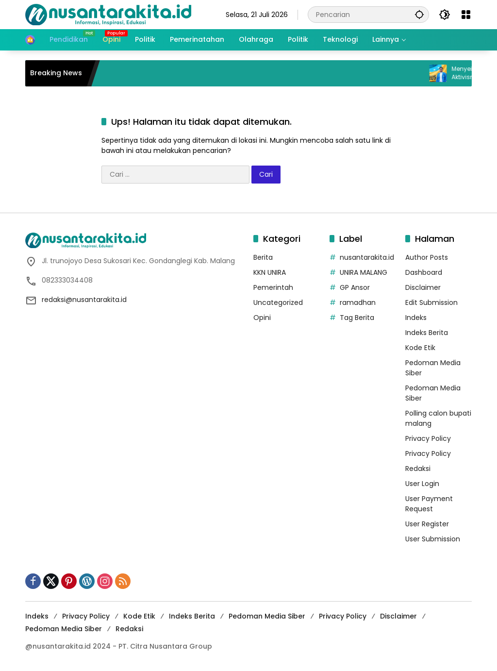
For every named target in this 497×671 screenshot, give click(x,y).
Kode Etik (420, 347)
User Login (422, 483)
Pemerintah (273, 287)
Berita (263, 257)
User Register (427, 524)
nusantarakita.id (367, 257)
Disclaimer (423, 287)
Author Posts (426, 257)
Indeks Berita (426, 332)
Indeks (416, 317)
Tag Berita (357, 317)
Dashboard (423, 272)
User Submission (432, 539)
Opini (262, 317)
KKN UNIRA (269, 272)
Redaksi (418, 468)
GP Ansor (355, 287)
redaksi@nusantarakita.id (84, 299)
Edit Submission (431, 302)
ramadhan (358, 302)
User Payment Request (429, 504)
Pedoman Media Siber (267, 616)
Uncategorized (278, 302)
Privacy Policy (428, 438)
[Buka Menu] (466, 14)
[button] (419, 14)
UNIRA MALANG (363, 272)
